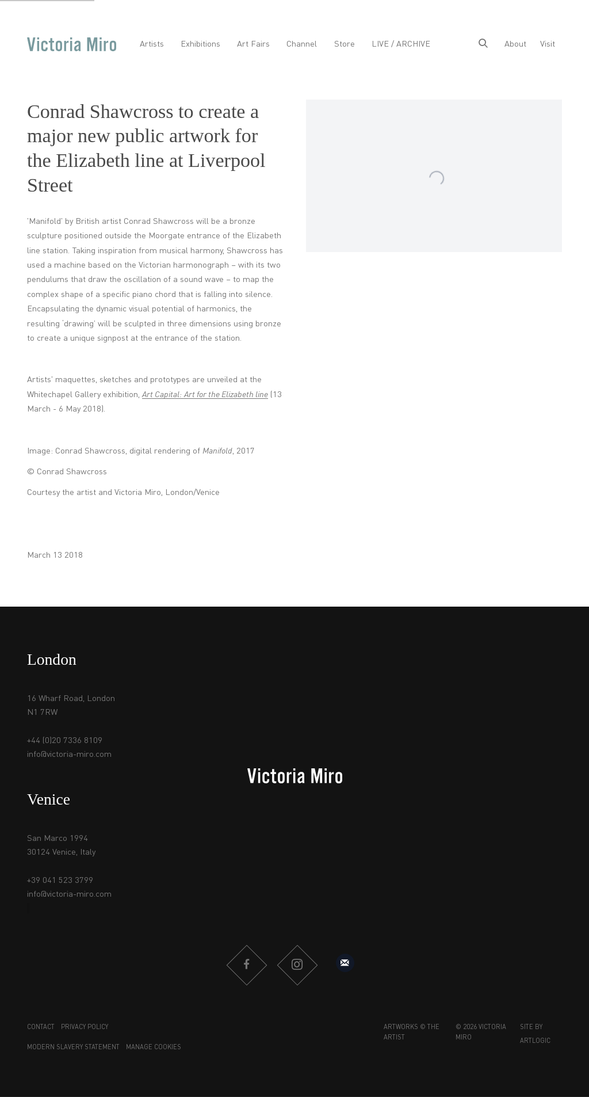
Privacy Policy (84, 1027)
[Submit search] (483, 44)
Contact (41, 1027)
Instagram (296, 965)
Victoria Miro (71, 44)
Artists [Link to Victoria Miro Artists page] (152, 44)
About (515, 44)
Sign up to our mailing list (345, 963)
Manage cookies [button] (153, 1048)
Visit (547, 44)
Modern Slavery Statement (73, 1048)
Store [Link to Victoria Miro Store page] (344, 44)
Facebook (246, 965)
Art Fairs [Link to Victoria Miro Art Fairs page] (253, 44)
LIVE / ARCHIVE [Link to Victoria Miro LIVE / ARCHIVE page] (401, 44)
